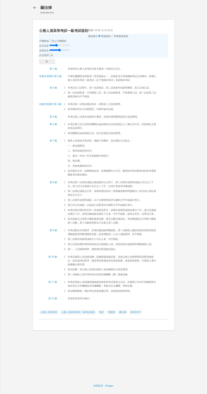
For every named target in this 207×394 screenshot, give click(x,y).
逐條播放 (106, 36)
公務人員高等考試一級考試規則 (78, 312)
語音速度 (44, 45)
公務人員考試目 (49, 312)
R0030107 (135, 312)
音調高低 (44, 50)
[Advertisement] (103, 355)
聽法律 (46, 7)
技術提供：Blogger (103, 385)
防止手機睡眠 (59, 41)
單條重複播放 (121, 36)
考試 (101, 312)
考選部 (111, 312)
